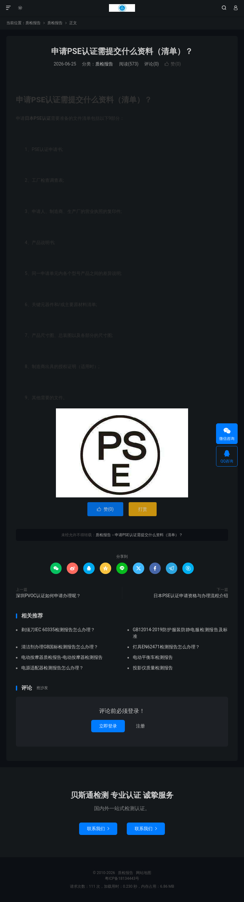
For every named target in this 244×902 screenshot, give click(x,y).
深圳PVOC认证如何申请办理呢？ (48, 595)
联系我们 (98, 828)
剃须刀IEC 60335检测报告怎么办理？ (58, 629)
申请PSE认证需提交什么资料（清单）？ (122, 51)
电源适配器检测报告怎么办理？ (52, 667)
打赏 (142, 509)
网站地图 (143, 873)
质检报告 (122, 8)
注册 (140, 725)
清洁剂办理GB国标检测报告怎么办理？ (59, 646)
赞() (173, 63)
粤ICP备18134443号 (122, 878)
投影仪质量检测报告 (153, 667)
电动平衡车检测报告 (153, 657)
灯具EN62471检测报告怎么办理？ (166, 646)
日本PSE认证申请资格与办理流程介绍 (190, 595)
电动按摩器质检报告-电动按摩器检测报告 (62, 657)
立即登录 (108, 725)
